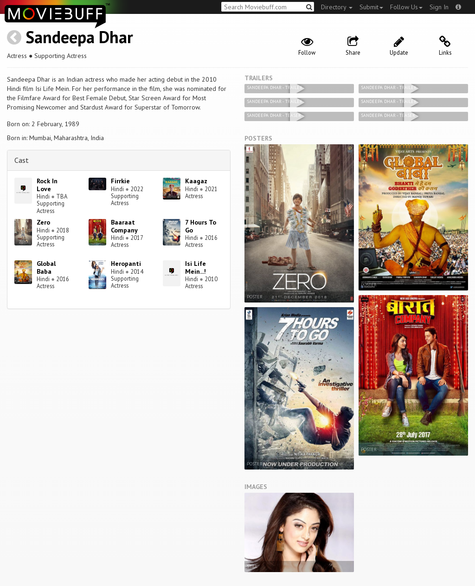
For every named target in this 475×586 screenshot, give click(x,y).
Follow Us (406, 7)
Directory (337, 7)
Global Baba (46, 267)
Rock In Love (47, 185)
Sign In (439, 7)
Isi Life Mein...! (195, 267)
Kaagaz (196, 181)
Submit (371, 7)
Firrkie (120, 181)
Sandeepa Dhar (79, 37)
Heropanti (126, 263)
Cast (21, 160)
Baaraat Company (124, 226)
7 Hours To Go (200, 226)
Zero (43, 222)
